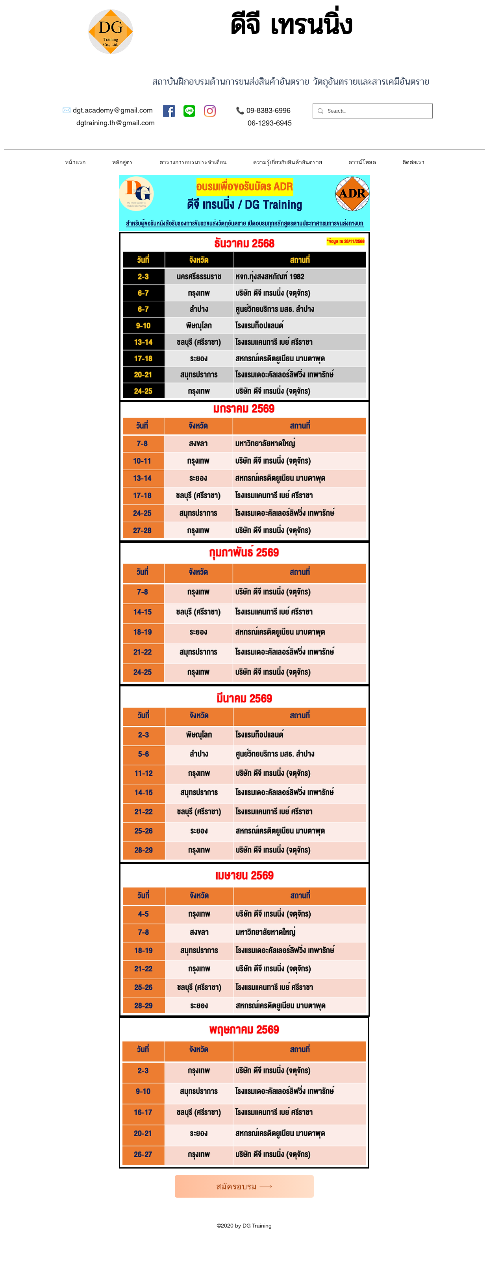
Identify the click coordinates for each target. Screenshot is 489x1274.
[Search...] (372, 111)
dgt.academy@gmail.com (113, 110)
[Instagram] (210, 111)
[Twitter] (189, 111)
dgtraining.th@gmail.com (115, 122)
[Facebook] (169, 111)
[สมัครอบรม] (244, 1186)
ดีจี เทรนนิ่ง (291, 25)
